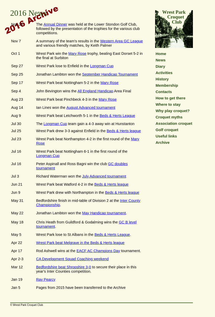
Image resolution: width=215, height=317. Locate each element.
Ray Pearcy (45, 279)
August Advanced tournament (90, 107)
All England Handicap (95, 91)
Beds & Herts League (117, 116)
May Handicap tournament (104, 213)
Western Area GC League (121, 41)
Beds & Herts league (124, 131)
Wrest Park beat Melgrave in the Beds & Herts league (80, 243)
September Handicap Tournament (110, 74)
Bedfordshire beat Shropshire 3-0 (63, 267)
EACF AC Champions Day (98, 251)
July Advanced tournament (104, 176)
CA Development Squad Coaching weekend (72, 259)
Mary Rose (77, 53)
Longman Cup (101, 66)
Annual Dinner (55, 24)
